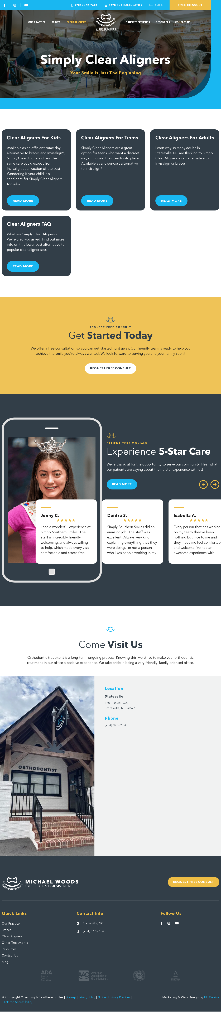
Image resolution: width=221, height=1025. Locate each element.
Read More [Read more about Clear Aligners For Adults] (175, 205)
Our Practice (37, 22)
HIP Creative (210, 1010)
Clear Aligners (76, 22)
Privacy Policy (90, 1010)
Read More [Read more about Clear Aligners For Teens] (100, 205)
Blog (5, 975)
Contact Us (182, 22)
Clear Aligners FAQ (32, 231)
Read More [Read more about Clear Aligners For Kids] (26, 205)
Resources (163, 22)
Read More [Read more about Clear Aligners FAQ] (26, 271)
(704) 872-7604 (117, 735)
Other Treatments (138, 22)
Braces (55, 22)
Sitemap (72, 1010)
